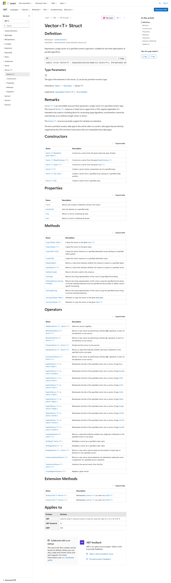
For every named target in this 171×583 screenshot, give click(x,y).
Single (121, 406)
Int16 (121, 378)
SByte (121, 399)
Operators (146, 38)
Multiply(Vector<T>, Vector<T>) (57, 450)
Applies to (146, 44)
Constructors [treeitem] (11, 78)
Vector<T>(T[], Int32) (53, 173)
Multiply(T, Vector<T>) (54, 441)
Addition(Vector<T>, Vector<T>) (58, 326)
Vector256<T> (107, 500)
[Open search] (159, 3)
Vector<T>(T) (50, 169)
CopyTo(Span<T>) (52, 247)
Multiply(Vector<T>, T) (54, 446)
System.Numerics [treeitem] (11, 31)
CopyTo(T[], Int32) (52, 251)
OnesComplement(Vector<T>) (57, 457)
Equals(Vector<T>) (52, 267)
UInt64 (121, 427)
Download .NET (161, 9)
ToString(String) (51, 290)
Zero (47, 218)
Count (48, 205)
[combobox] (16, 21)
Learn (47, 18)
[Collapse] (29, 16)
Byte (120, 364)
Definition (146, 22)
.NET (54, 18)
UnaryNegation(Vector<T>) (56, 471)
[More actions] (124, 18)
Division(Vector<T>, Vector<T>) (57, 345)
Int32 (121, 385)
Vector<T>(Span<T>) (54, 164)
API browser (64, 18)
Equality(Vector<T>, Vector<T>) (57, 350)
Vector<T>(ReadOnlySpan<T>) (57, 160)
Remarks (145, 25)
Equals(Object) (51, 263)
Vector (68, 92)
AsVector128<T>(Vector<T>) (56, 495)
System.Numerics (60, 39)
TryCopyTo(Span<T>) (53, 302)
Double (121, 371)
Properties (146, 31)
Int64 (121, 392)
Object (57, 85)
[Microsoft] (4, 3)
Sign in (165, 3)
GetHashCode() (51, 272)
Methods (145, 35)
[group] (85, 62)
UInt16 (121, 413)
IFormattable (82, 92)
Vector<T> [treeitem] (11, 74)
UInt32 (121, 420)
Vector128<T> (107, 495)
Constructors (147, 28)
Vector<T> (49, 106)
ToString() (49, 276)
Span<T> (101, 164)
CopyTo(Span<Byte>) (53, 242)
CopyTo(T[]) (50, 258)
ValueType (67, 85)
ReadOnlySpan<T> (105, 160)
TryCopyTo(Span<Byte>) (55, 297)
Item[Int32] (50, 209)
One (47, 214)
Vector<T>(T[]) (51, 180)
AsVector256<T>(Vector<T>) (56, 500)
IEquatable (59, 92)
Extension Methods (149, 41)
